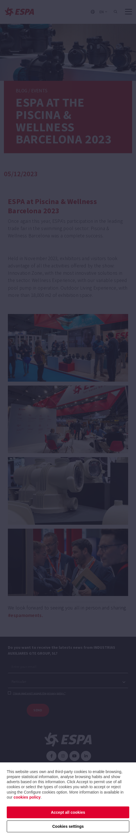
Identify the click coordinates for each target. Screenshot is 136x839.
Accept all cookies (68, 812)
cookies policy (26, 797)
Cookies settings (68, 826)
